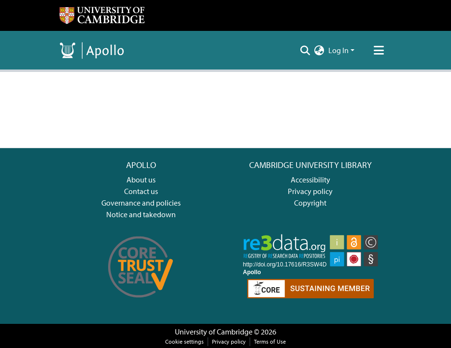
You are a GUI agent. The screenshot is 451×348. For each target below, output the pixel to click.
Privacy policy (310, 191)
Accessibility (310, 179)
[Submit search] (305, 50)
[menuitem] (319, 50)
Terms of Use (270, 341)
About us (141, 179)
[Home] (102, 15)
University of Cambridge (214, 331)
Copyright (310, 203)
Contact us (141, 191)
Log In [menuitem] (338, 50)
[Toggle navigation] (378, 50)
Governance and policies (141, 203)
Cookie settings (184, 341)
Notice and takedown (141, 214)
